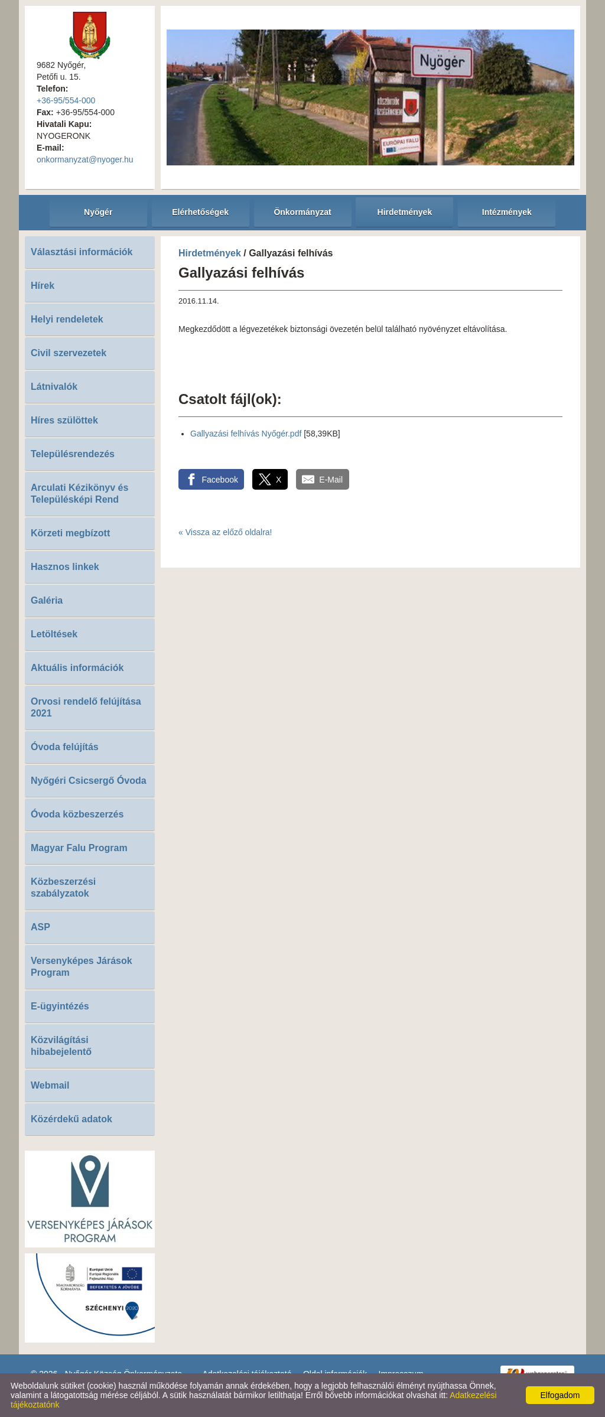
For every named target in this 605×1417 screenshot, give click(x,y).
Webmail (50, 1085)
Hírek (42, 286)
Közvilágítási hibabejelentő (61, 1046)
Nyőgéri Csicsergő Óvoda (89, 781)
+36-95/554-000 (66, 100)
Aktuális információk (77, 668)
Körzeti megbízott (70, 533)
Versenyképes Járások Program (81, 967)
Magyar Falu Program (79, 848)
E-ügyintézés (60, 1006)
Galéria (47, 600)
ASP (40, 927)
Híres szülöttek (64, 420)
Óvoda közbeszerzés (77, 814)
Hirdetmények (209, 253)
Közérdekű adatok (71, 1119)
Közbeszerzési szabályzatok (63, 887)
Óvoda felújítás (65, 747)
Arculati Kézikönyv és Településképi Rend (79, 493)
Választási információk (82, 252)
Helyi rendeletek (67, 319)
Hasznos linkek (65, 567)
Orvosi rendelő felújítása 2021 (86, 707)
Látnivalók (54, 387)
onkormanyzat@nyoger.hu (85, 159)
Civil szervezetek (68, 353)
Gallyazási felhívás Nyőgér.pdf (245, 433)
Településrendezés (73, 454)
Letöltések (54, 634)
